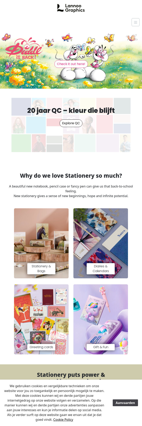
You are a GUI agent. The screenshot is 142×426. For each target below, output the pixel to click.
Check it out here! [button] (71, 64)
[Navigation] (136, 22)
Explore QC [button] (71, 123)
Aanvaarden (125, 403)
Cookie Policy (63, 419)
